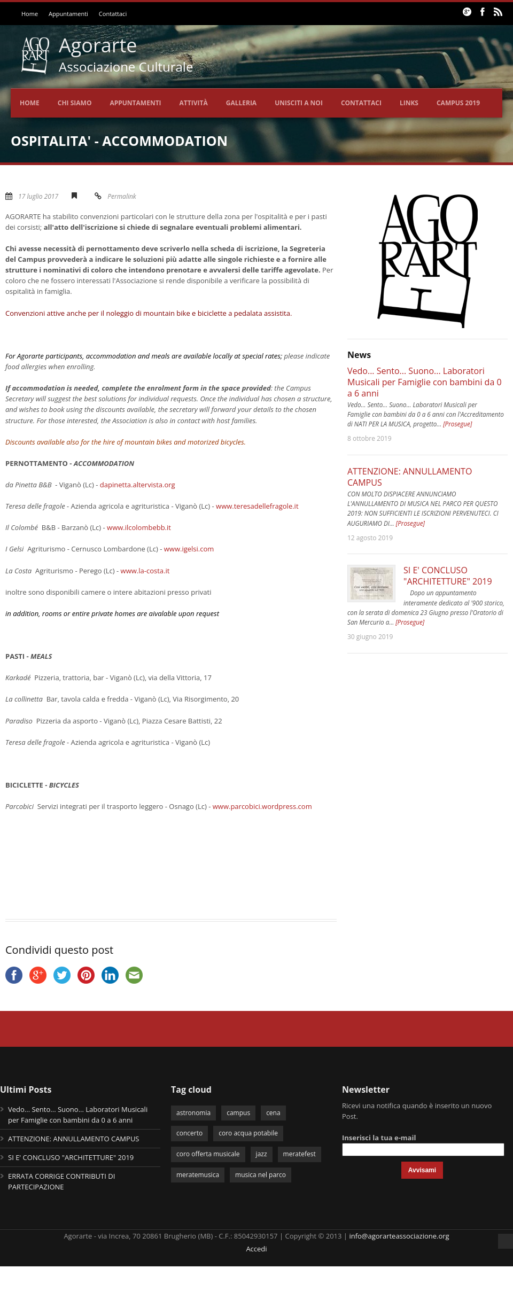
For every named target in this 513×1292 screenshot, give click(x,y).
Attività (194, 102)
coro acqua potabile (248, 1133)
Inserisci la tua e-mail (379, 1137)
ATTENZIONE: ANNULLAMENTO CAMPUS (409, 476)
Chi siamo (75, 102)
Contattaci (113, 14)
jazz (261, 1153)
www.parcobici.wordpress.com (262, 806)
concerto (189, 1133)
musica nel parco (260, 1174)
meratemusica (197, 1174)
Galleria (241, 102)
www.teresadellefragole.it (257, 506)
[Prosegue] (457, 423)
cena (273, 1112)
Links (409, 102)
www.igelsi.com (189, 549)
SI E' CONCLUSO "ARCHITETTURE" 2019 (447, 575)
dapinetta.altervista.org (137, 484)
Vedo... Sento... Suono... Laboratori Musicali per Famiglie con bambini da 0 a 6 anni (424, 382)
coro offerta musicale (208, 1153)
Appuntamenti (68, 14)
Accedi (256, 1249)
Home (29, 14)
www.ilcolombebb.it (139, 527)
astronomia (193, 1112)
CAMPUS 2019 (458, 102)
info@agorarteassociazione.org (399, 1236)
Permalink (121, 196)
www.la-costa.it (145, 570)
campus (238, 1112)
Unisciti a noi (299, 102)
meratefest (299, 1153)
